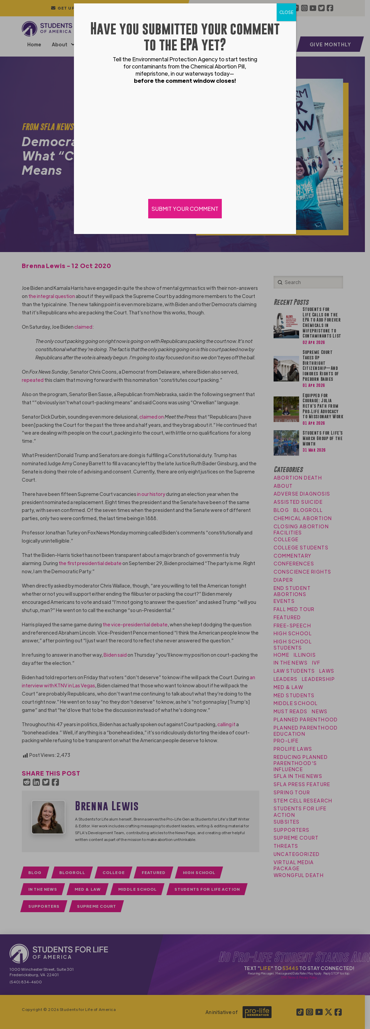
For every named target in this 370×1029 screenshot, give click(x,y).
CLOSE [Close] (286, 12)
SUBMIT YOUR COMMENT (185, 208)
